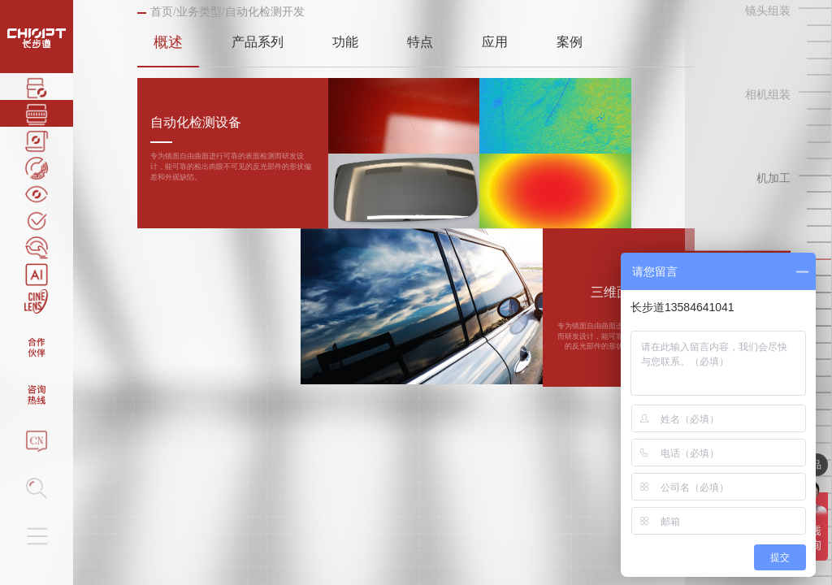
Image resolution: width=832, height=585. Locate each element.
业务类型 (199, 12)
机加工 (773, 178)
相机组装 (768, 95)
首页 (161, 12)
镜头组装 (768, 11)
